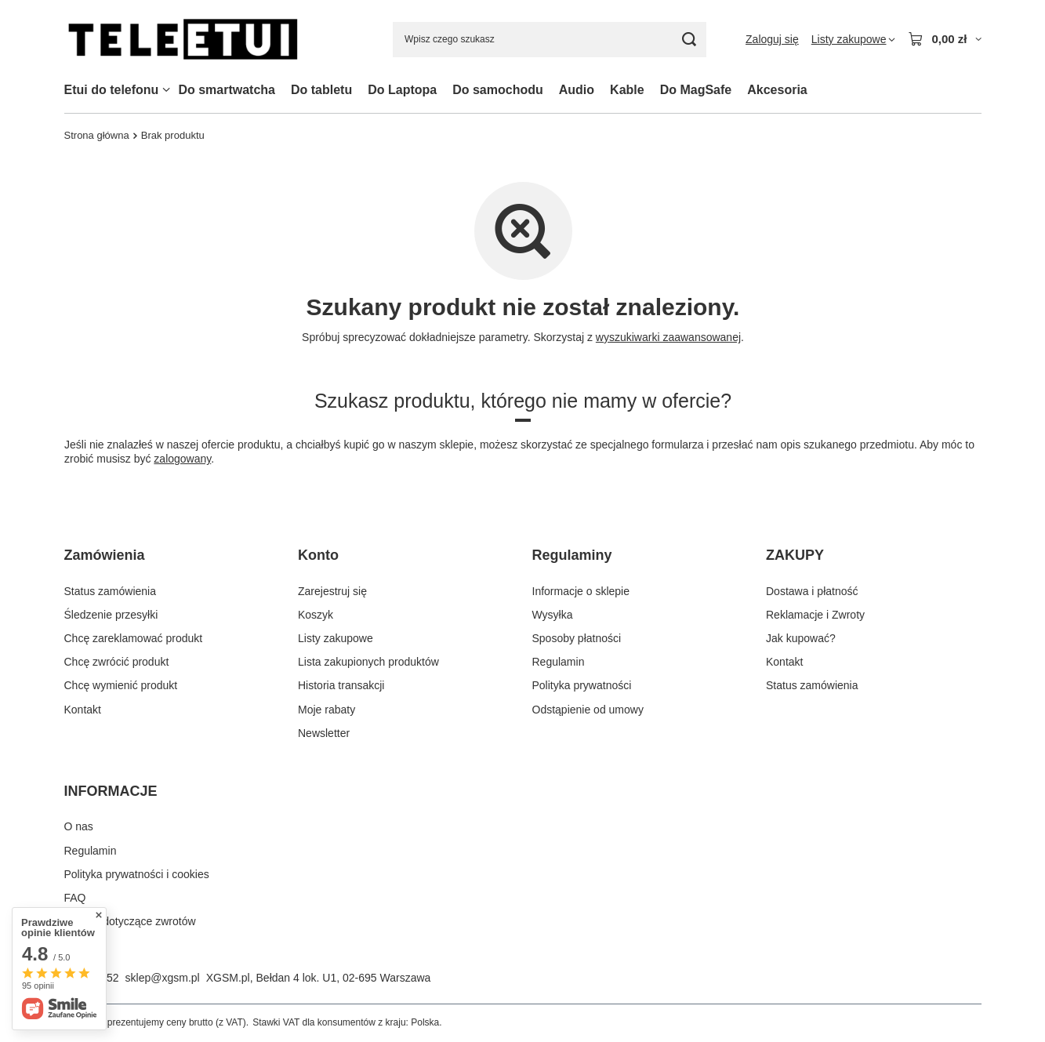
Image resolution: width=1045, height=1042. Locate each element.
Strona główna (96, 135)
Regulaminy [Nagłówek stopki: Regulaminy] (572, 555)
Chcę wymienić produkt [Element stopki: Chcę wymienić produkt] (121, 685)
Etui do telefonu (111, 89)
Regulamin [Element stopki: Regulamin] (558, 661)
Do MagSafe (696, 89)
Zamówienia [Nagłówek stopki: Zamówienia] (104, 555)
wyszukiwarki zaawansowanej (667, 337)
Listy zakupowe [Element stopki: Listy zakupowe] (335, 638)
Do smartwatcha (226, 89)
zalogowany (182, 458)
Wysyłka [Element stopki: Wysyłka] (552, 614)
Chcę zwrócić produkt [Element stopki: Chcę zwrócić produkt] (116, 661)
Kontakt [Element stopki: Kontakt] (82, 709)
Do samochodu (497, 89)
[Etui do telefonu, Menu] (166, 89)
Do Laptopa (402, 89)
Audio (576, 89)
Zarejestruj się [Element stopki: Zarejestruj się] (332, 591)
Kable (627, 89)
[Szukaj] (688, 39)
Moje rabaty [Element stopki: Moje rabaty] (326, 709)
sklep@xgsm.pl (162, 977)
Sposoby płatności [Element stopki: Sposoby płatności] (577, 638)
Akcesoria (777, 89)
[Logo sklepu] (183, 39)
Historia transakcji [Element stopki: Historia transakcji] (341, 685)
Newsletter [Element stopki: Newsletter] (324, 733)
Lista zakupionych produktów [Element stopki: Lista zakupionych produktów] (368, 661)
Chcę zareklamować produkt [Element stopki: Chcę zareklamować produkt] (133, 638)
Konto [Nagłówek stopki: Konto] (318, 555)
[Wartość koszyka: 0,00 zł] (944, 39)
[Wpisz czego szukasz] (549, 39)
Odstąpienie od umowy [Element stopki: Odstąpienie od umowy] (588, 709)
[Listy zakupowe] (853, 39)
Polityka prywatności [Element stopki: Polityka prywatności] (582, 685)
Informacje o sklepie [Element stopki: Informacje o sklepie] (581, 591)
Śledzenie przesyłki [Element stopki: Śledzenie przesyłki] (111, 614)
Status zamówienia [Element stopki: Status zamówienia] (110, 591)
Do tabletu (321, 89)
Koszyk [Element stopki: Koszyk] (315, 614)
